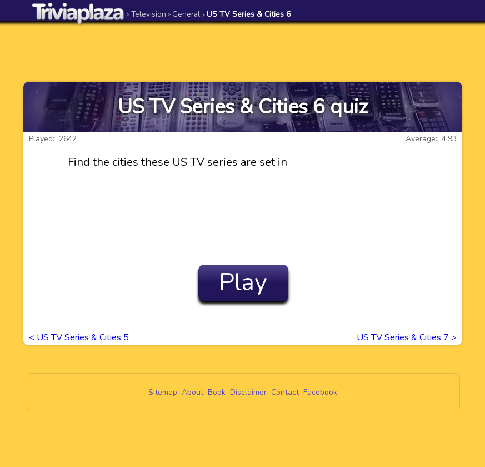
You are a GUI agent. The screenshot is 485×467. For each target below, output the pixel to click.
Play (243, 282)
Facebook (320, 392)
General (184, 14)
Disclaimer (248, 392)
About (192, 392)
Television (146, 14)
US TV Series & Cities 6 (246, 14)
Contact (285, 392)
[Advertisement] (243, 51)
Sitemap (162, 392)
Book (217, 392)
